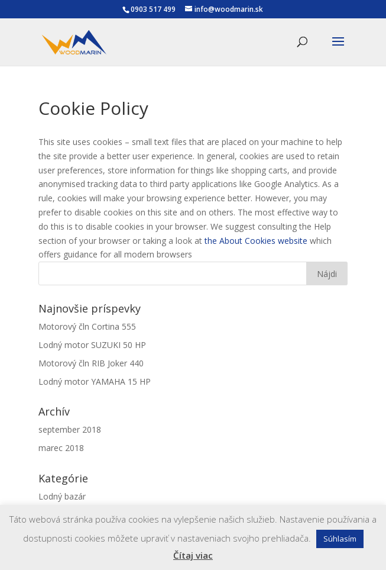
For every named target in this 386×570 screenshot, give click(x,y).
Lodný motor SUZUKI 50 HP (92, 344)
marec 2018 (61, 447)
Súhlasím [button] (339, 538)
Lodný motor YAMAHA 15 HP (94, 381)
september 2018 (69, 429)
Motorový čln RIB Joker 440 (91, 363)
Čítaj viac (193, 555)
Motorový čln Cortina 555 (87, 326)
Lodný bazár (62, 496)
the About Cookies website (256, 240)
